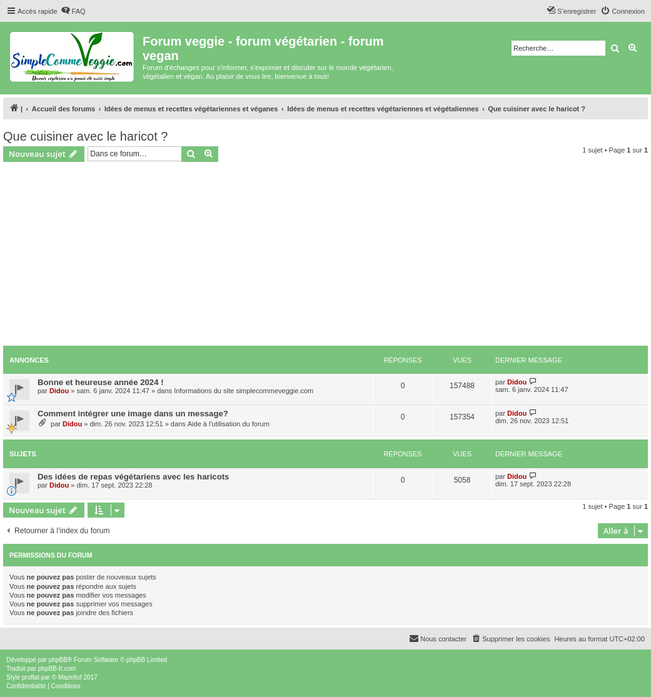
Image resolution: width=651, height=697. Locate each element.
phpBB (58, 659)
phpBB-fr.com (57, 668)
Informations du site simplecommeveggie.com (243, 390)
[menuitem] (73, 11)
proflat (30, 677)
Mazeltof (70, 677)
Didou (59, 390)
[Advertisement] (325, 255)
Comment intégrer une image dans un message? (133, 413)
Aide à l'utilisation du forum (229, 424)
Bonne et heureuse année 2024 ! (101, 382)
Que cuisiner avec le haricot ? (85, 136)
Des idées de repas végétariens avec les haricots (133, 476)
